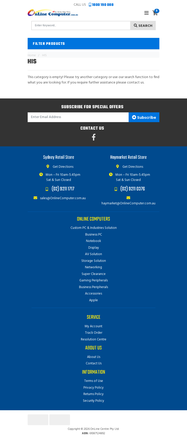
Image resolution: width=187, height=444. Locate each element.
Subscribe (144, 117)
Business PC (93, 234)
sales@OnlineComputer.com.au (59, 198)
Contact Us (94, 363)
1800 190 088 (101, 5)
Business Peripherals (93, 287)
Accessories (93, 293)
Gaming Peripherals (93, 280)
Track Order (93, 333)
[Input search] (81, 25)
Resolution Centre (93, 339)
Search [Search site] (143, 26)
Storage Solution (93, 261)
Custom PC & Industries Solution (94, 228)
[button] (93, 44)
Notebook (93, 241)
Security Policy (93, 401)
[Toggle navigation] (146, 13)
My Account (93, 326)
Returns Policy (93, 394)
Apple (93, 300)
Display (93, 247)
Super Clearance (94, 274)
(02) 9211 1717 (63, 189)
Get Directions (58, 167)
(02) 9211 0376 (132, 189)
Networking (93, 267)
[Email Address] (78, 117)
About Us (93, 357)
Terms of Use (93, 381)
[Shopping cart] (155, 13)
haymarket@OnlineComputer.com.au (128, 201)
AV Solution (93, 254)
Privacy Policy (93, 387)
